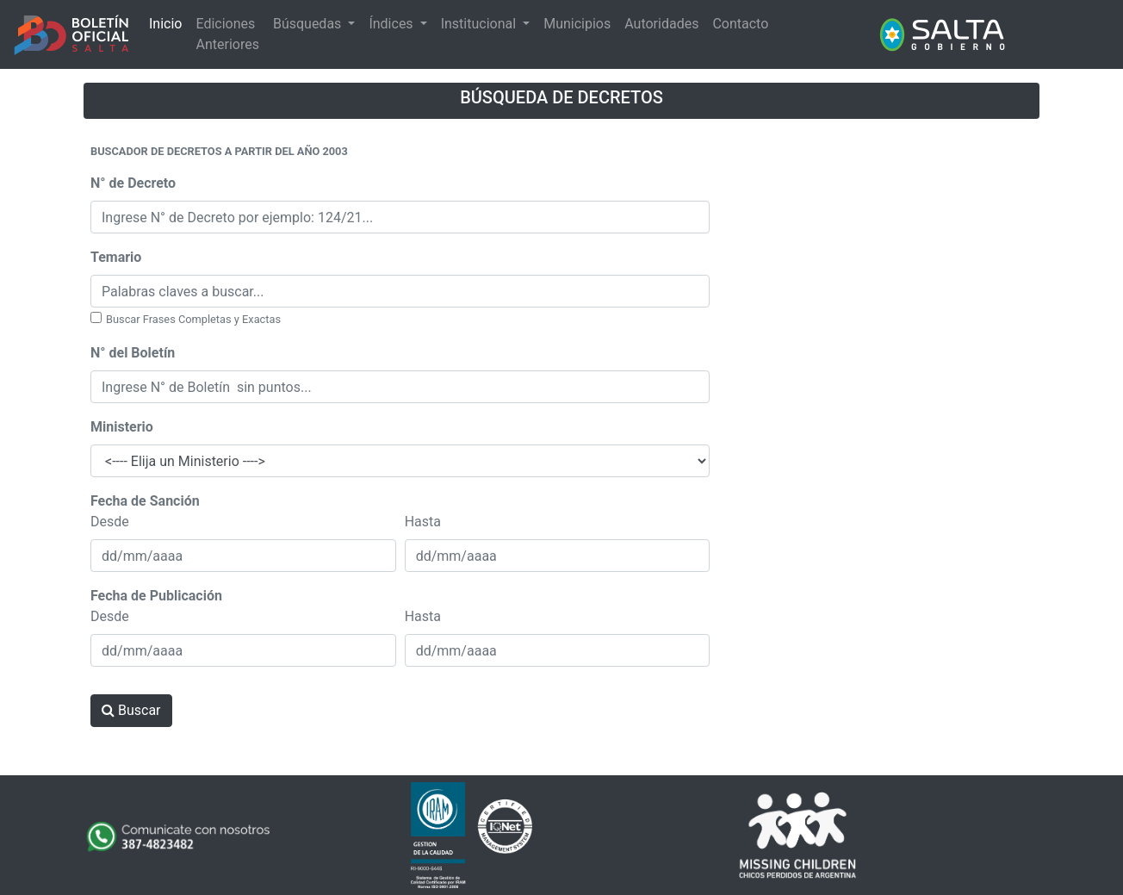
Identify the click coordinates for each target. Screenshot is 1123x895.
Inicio (165, 24)
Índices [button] (392, 24)
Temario (115, 257)
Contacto (740, 24)
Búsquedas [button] (308, 24)
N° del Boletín (132, 353)
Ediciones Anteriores (226, 34)
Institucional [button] (480, 24)
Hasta (423, 521)
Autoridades (661, 24)
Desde (109, 521)
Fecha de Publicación (156, 595)
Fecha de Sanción (145, 501)
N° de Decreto (133, 183)
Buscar (131, 710)
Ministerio (121, 427)
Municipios (577, 24)
